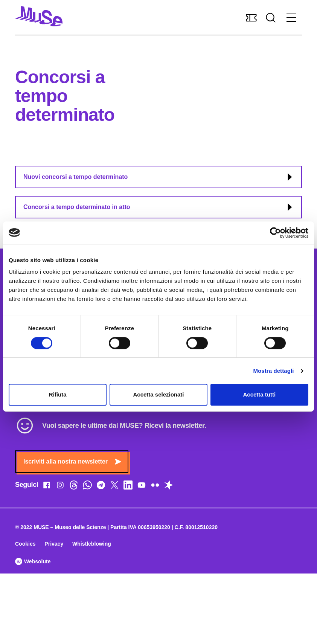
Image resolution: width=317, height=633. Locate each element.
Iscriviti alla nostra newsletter (72, 461)
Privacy (53, 544)
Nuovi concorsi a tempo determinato (158, 177)
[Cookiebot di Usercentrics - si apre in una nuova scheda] (275, 232)
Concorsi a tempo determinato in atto (158, 207)
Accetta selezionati (158, 394)
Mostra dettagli (273, 371)
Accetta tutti (259, 394)
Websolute (32, 561)
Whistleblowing (91, 544)
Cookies (25, 544)
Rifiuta (58, 394)
